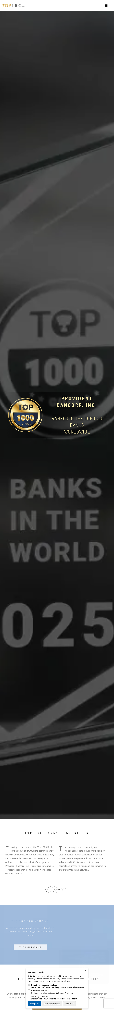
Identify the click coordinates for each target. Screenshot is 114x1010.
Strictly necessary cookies (44, 985)
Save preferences (52, 1003)
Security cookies (39, 996)
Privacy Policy (38, 981)
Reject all (69, 1003)
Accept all (34, 1003)
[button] (106, 5)
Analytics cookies (40, 990)
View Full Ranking (30, 947)
